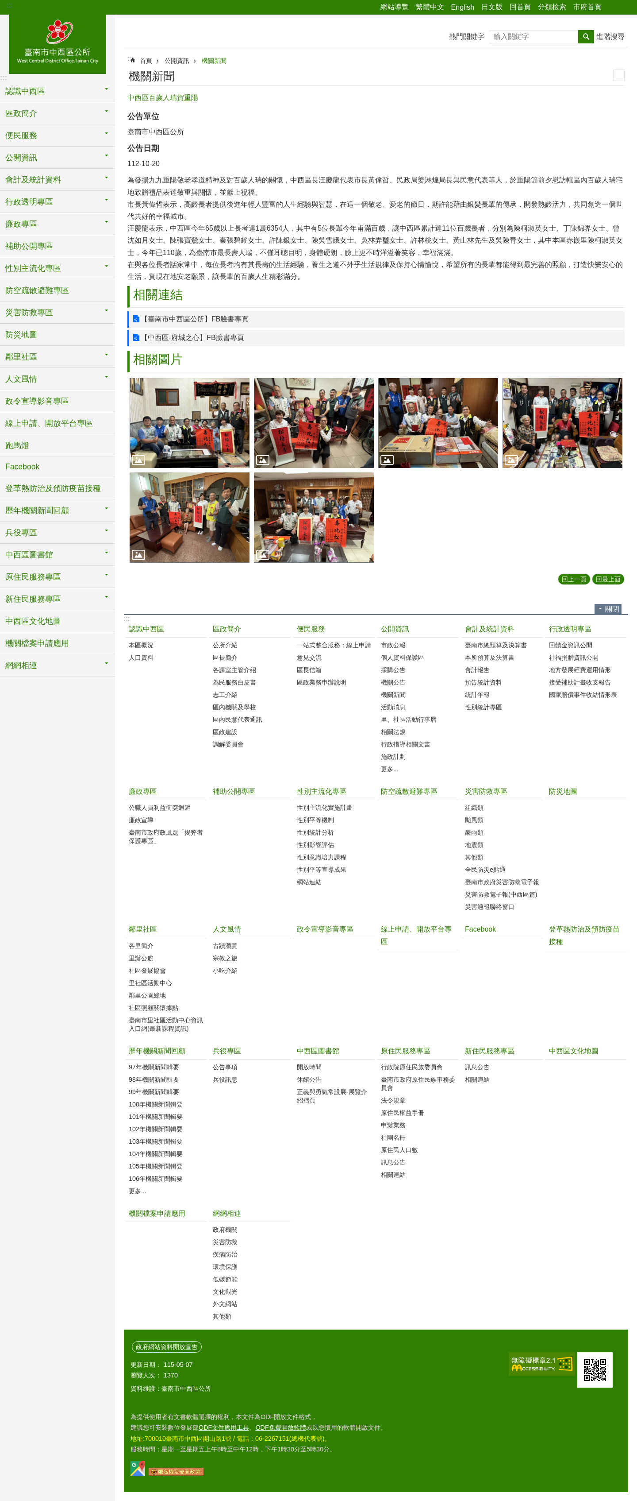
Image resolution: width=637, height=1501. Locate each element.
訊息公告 (393, 1162)
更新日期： (145, 1364)
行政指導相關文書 (405, 744)
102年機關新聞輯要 (156, 1129)
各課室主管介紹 (234, 669)
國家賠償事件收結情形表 (583, 694)
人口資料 (141, 657)
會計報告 (477, 669)
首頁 (146, 60)
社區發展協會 (147, 970)
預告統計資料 (483, 682)
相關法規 (393, 731)
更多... (390, 769)
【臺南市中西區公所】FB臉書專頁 (195, 319)
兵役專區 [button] (21, 532)
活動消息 (393, 707)
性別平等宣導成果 (321, 869)
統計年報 (477, 694)
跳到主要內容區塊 (4, 4)
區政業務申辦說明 (321, 682)
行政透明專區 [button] (29, 201)
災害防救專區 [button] (29, 312)
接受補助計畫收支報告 (580, 682)
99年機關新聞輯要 (154, 1091)
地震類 (474, 844)
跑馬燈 (17, 445)
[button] (189, 423)
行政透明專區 (570, 629)
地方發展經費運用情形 (580, 669)
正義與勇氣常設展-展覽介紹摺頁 (332, 1096)
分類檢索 (552, 7)
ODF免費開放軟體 (280, 1427)
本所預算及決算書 (489, 657)
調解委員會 (228, 744)
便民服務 (311, 629)
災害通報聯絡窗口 (489, 906)
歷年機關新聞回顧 (157, 1051)
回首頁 (520, 7)
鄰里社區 (143, 929)
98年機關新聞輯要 (154, 1079)
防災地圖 (21, 334)
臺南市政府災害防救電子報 (502, 882)
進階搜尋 (610, 36)
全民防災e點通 (485, 869)
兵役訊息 (225, 1079)
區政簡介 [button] (21, 113)
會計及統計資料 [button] (33, 179)
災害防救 (225, 1242)
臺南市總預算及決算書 (496, 645)
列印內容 (619, 75)
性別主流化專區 (321, 791)
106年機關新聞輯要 (156, 1178)
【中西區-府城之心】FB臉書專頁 (192, 337)
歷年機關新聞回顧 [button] (37, 510)
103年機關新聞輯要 (156, 1141)
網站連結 (309, 882)
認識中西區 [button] (25, 91)
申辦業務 (393, 1125)
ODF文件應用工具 (224, 1427)
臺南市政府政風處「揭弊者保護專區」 (166, 836)
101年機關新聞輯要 (156, 1116)
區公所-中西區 (57, 43)
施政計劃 (393, 756)
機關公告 (393, 682)
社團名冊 (393, 1137)
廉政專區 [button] (21, 224)
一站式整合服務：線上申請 (334, 645)
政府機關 (225, 1229)
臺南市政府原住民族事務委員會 (418, 1083)
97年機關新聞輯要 (154, 1067)
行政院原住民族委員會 (412, 1067)
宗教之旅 (225, 958)
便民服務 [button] (21, 135)
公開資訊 (177, 60)
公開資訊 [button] (21, 157)
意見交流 (309, 657)
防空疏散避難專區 (37, 290)
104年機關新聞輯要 (156, 1153)
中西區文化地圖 (33, 621)
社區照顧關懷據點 (153, 1007)
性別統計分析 (315, 832)
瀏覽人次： (145, 1375)
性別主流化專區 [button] (33, 268)
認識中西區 (146, 629)
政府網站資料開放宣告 (167, 1346)
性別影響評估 (315, 844)
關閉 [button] (612, 609)
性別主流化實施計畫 (325, 807)
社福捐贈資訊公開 (574, 657)
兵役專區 (227, 1051)
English (462, 7)
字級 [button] (625, 7)
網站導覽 (394, 7)
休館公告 (309, 1079)
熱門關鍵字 (466, 36)
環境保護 (225, 1266)
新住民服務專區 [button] (33, 599)
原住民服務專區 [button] (33, 577)
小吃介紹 (225, 970)
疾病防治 (225, 1254)
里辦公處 (141, 958)
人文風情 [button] (21, 379)
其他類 (474, 857)
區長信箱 (309, 669)
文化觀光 (225, 1291)
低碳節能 (225, 1279)
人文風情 (227, 929)
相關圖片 (158, 359)
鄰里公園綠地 (147, 995)
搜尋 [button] (586, 36)
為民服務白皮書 (234, 682)
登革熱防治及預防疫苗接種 (53, 488)
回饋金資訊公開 (570, 645)
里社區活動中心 (150, 982)
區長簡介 (225, 657)
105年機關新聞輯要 (156, 1166)
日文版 (492, 7)
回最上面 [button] (608, 579)
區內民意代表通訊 (237, 719)
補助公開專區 (29, 246)
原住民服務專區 (405, 1051)
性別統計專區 (483, 707)
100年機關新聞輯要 (156, 1104)
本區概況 (141, 645)
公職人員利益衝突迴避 (160, 807)
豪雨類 (474, 832)
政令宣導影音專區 (37, 401)
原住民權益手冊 (402, 1112)
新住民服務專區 (489, 1051)
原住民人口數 (399, 1149)
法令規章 (393, 1100)
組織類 (474, 807)
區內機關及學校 (234, 707)
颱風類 (474, 820)
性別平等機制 (315, 820)
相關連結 (158, 295)
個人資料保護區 (402, 657)
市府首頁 (587, 7)
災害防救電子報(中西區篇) (501, 894)
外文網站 (225, 1304)
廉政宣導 (141, 820)
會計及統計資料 (489, 629)
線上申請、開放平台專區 (49, 423)
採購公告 (393, 669)
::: (9, 5)
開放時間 (309, 1067)
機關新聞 (214, 60)
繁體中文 (430, 7)
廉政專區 (143, 791)
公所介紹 (225, 645)
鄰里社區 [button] (21, 356)
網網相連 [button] (21, 665)
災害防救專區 (486, 791)
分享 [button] (612, 7)
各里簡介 (141, 945)
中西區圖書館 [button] (29, 554)
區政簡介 (227, 629)
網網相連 (227, 1213)
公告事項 (225, 1067)
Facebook (22, 466)
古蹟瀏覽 (225, 945)
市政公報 (393, 645)
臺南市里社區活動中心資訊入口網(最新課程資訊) (166, 1024)
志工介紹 (225, 694)
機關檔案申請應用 (37, 643)
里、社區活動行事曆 (409, 719)
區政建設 (225, 731)
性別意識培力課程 (321, 857)
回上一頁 (574, 579)
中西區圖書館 (318, 1051)
